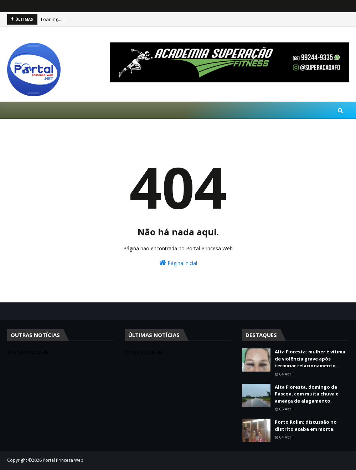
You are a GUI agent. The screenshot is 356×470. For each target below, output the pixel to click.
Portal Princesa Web (63, 460)
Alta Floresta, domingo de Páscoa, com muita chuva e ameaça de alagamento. (307, 394)
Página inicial (178, 262)
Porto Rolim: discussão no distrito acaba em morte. (306, 425)
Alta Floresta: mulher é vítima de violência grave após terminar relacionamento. (310, 358)
